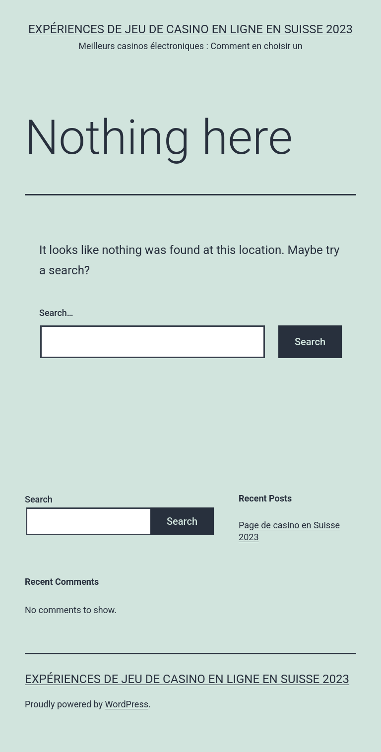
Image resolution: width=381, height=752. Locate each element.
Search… (56, 313)
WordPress (126, 704)
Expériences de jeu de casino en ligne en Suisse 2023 (190, 29)
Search (39, 499)
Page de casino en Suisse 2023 (289, 531)
